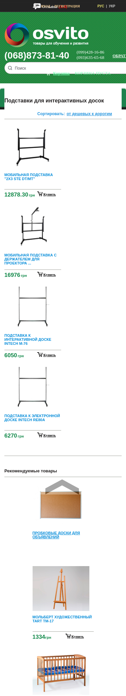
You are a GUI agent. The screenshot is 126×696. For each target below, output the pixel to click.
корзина (61, 73)
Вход (45, 6)
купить (49, 194)
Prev (62, 486)
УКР (112, 6)
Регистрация (67, 6)
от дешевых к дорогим (89, 113)
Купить (78, 636)
